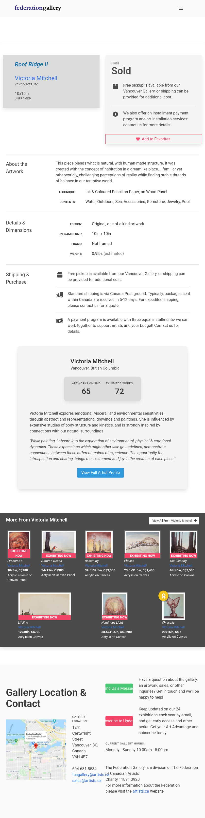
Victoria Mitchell (36, 78)
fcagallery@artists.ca (90, 774)
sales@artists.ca (87, 780)
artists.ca (141, 791)
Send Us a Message (119, 688)
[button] (180, 8)
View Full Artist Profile (100, 472)
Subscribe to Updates (119, 721)
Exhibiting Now (18, 553)
